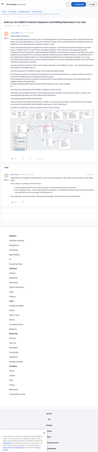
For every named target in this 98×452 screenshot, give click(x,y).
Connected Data (15, 264)
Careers (12, 375)
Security (49, 413)
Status (12, 385)
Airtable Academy (16, 305)
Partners (12, 338)
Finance (12, 296)
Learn (11, 301)
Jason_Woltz (15, 33)
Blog (11, 380)
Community (12, 12)
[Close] (44, 437)
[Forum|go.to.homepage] (16, 4)
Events (12, 310)
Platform (12, 236)
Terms (49, 437)
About (11, 371)
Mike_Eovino (14, 174)
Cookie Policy (7, 447)
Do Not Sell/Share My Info (49, 443)
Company (13, 366)
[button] (2, 5)
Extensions (13, 250)
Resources (13, 333)
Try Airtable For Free (17, 394)
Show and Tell (37, 12)
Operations (13, 282)
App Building (14, 254)
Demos (12, 319)
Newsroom (13, 389)
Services (12, 343)
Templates (13, 357)
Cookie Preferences (49, 448)
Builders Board (24, 12)
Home (4, 12)
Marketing (13, 278)
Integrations (14, 245)
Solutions (13, 268)
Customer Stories (16, 324)
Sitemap (49, 425)
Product (12, 273)
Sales (11, 292)
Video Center (14, 315)
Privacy (49, 431)
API (49, 419)
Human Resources (16, 287)
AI (10, 259)
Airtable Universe (16, 361)
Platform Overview (16, 240)
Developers (13, 347)
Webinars (13, 329)
